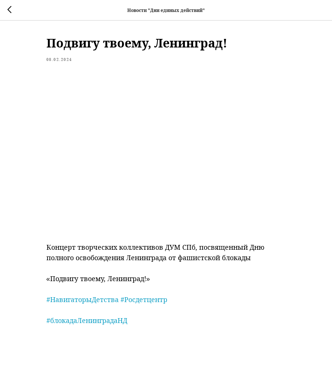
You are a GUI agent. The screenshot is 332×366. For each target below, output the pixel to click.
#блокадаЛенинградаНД (86, 320)
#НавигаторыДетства (82, 299)
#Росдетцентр (144, 299)
